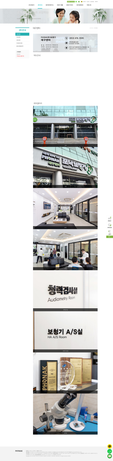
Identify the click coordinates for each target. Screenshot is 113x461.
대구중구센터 (19, 43)
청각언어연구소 (50, 5)
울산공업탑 (92, 1)
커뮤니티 (89, 5)
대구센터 (18, 34)
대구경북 (84, 1)
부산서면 (88, 1)
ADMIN (69, 456)
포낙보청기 (31, 5)
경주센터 (96, 1)
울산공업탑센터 (20, 46)
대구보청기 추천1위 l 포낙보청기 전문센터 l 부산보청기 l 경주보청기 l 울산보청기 (20, 5)
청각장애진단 (80, 5)
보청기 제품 (60, 5)
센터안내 (40, 5)
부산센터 (18, 37)
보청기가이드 (69, 5)
